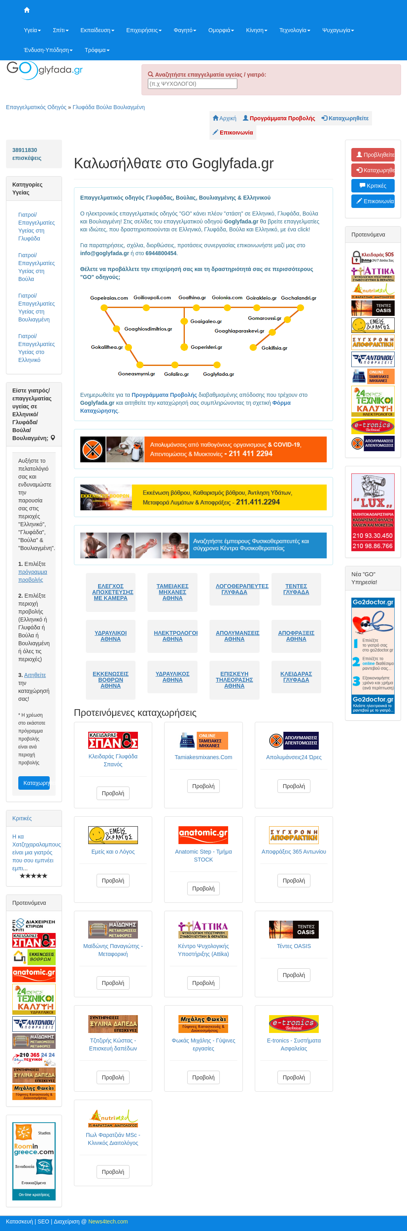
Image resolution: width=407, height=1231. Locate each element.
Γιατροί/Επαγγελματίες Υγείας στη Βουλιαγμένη (36, 307)
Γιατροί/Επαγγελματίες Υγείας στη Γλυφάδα (36, 227)
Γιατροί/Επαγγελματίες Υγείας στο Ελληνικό (36, 348)
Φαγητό (185, 30)
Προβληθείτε (376, 155)
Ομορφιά (221, 30)
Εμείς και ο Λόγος (113, 851)
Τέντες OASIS (294, 946)
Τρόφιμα (97, 50)
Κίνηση (256, 30)
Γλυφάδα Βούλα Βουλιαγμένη (109, 107)
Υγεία (32, 30)
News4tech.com (108, 1221)
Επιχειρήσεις (144, 30)
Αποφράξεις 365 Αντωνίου (294, 851)
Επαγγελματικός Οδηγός (36, 107)
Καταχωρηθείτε (36, 783)
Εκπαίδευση (97, 30)
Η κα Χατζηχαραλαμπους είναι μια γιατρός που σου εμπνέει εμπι (36, 852)
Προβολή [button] (113, 793)
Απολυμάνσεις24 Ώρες (294, 757)
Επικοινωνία (375, 201)
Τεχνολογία (294, 30)
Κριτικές (22, 818)
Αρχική (224, 118)
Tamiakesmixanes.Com (204, 757)
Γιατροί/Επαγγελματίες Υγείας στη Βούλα (36, 267)
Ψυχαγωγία (338, 30)
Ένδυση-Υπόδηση (48, 50)
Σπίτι (60, 30)
